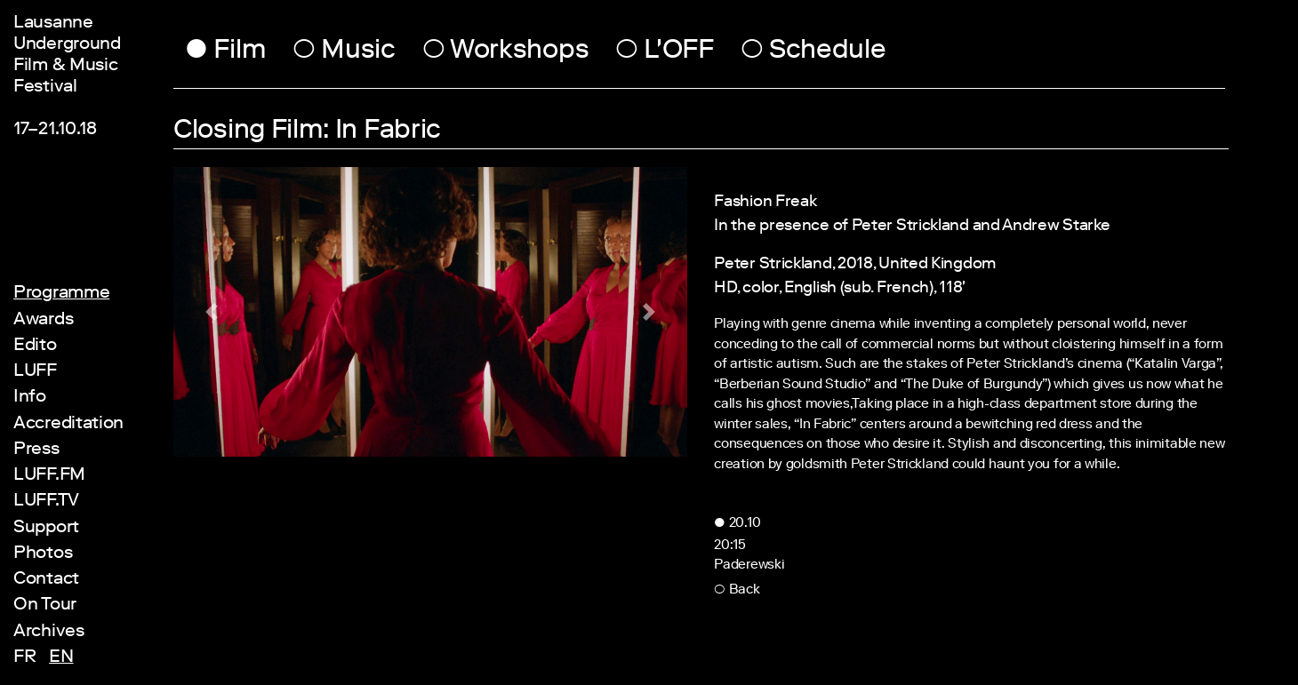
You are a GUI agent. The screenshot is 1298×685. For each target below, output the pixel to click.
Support (46, 529)
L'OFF (664, 52)
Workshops (505, 52)
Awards (43, 321)
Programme (61, 294)
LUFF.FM (49, 476)
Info (29, 398)
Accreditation (68, 425)
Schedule (813, 52)
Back (736, 591)
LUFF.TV (46, 502)
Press (36, 450)
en (61, 658)
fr (26, 658)
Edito (35, 346)
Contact (46, 580)
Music (344, 52)
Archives (48, 632)
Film (225, 52)
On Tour (44, 606)
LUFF (35, 372)
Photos (42, 554)
